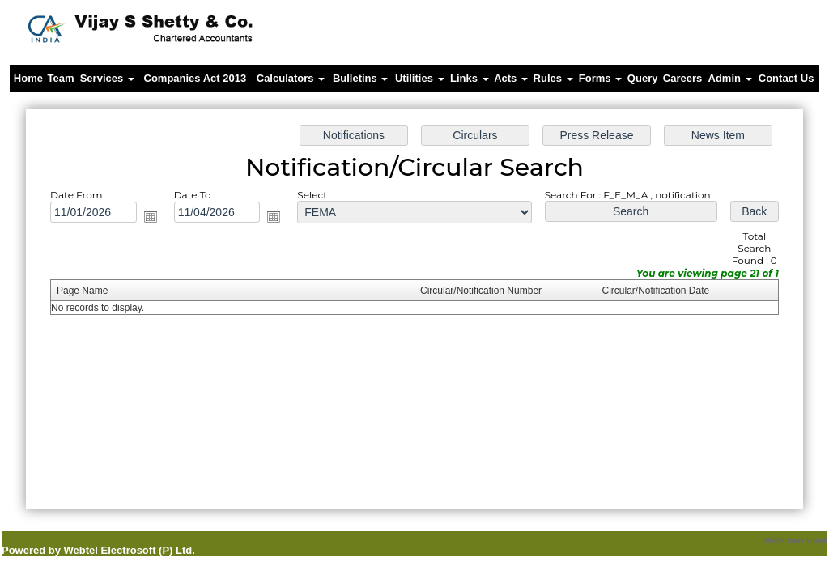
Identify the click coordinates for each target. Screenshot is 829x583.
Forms (600, 78)
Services (107, 78)
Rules (553, 78)
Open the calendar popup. (157, 219)
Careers (682, 78)
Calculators (291, 78)
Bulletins (361, 78)
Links (469, 78)
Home (28, 78)
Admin (730, 78)
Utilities (419, 78)
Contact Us (786, 78)
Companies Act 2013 (195, 78)
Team (61, 78)
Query (642, 78)
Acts (511, 78)
